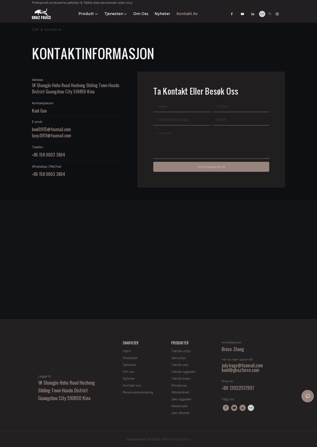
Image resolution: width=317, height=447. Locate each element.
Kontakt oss (132, 385)
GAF (35, 29)
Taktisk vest (180, 365)
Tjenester (129, 365)
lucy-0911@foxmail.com (51, 135)
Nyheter (129, 378)
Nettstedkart (180, 439)
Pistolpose (179, 385)
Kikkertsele (179, 406)
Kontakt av (53, 29)
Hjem (127, 351)
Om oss (128, 372)
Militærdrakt (180, 392)
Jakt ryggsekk (181, 399)
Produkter (130, 358)
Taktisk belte (180, 378)
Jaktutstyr (178, 358)
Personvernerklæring (138, 392)
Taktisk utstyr (181, 351)
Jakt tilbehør (180, 413)
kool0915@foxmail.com (51, 129)
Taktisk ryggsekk (183, 372)
